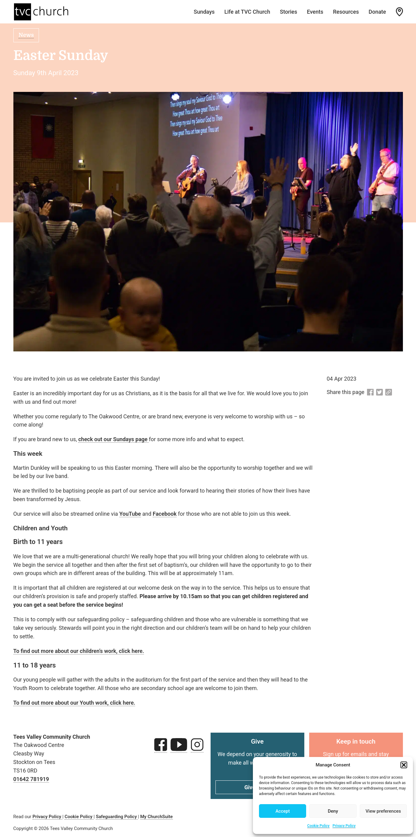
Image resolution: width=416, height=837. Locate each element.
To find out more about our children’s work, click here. (78, 651)
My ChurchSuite (156, 816)
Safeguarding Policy (117, 816)
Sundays (204, 12)
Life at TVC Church (247, 12)
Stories (288, 12)
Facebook (165, 514)
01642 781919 (31, 779)
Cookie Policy (318, 826)
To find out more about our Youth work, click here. (74, 702)
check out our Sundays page (113, 439)
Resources (346, 12)
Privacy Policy (344, 826)
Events (315, 12)
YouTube (130, 514)
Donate (377, 12)
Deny (333, 811)
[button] (404, 765)
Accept (282, 811)
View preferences (383, 811)
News (26, 35)
